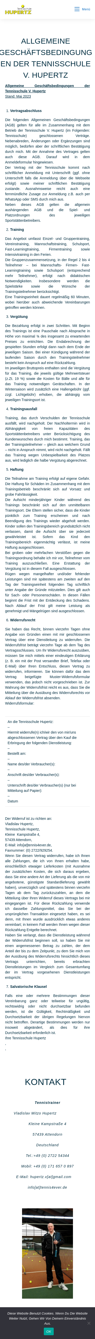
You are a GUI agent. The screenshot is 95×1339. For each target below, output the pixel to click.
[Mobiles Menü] (82, 9)
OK (48, 1331)
